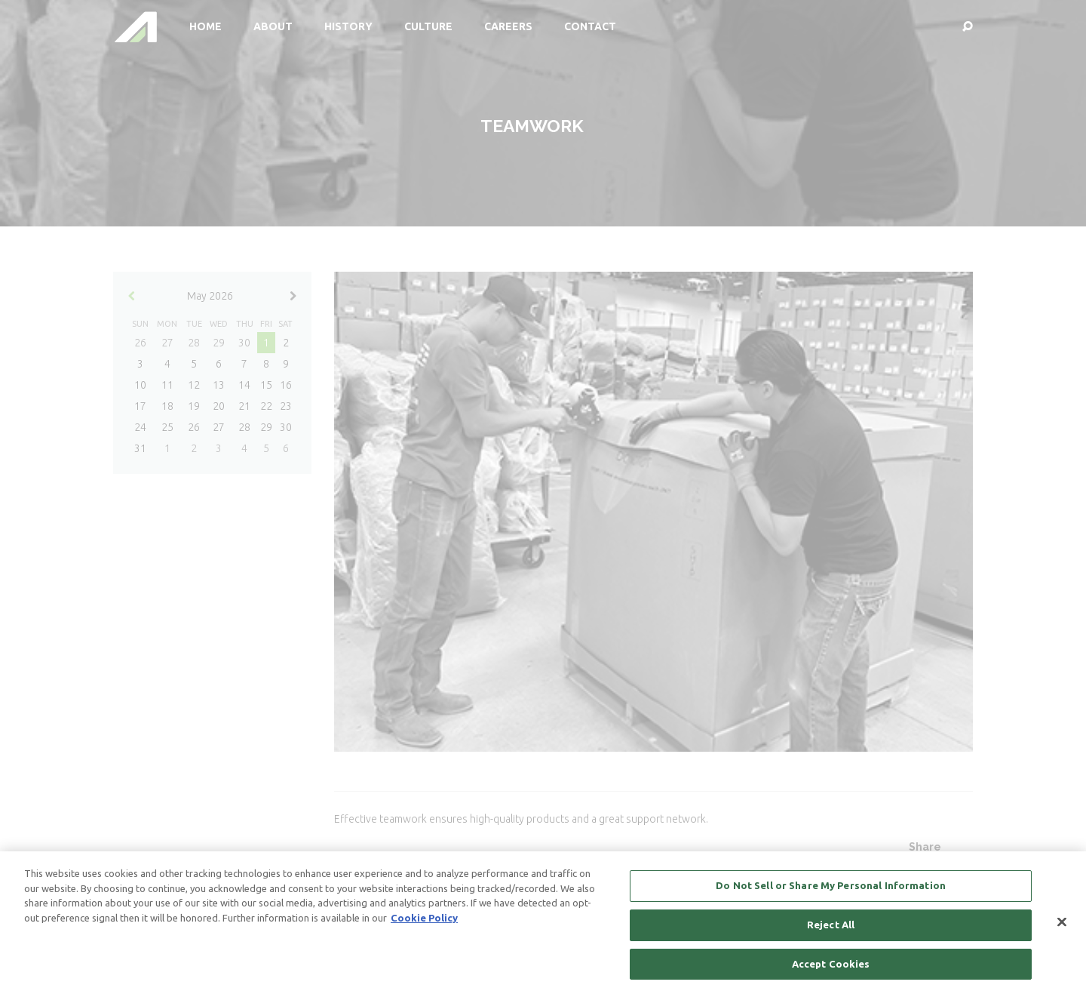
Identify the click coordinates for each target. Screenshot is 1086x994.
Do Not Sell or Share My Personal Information (831, 894)
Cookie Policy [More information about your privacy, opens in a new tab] (424, 927)
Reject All (830, 933)
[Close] (1061, 930)
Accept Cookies (831, 972)
